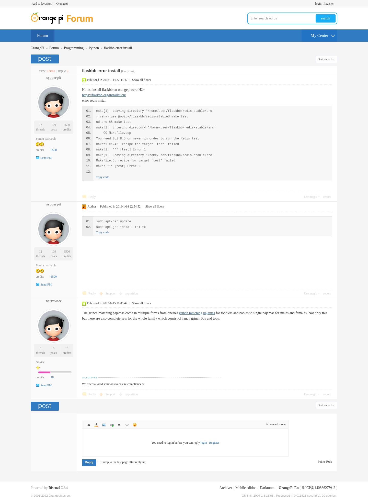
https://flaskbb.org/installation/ (104, 95)
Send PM (46, 158)
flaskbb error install (118, 48)
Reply (92, 197)
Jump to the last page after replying (121, 462)
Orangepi (62, 3)
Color (96, 424)
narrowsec (54, 301)
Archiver (225, 488)
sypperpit (54, 78)
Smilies (134, 424)
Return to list (326, 59)
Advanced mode (276, 424)
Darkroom (267, 488)
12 (40, 125)
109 (53, 125)
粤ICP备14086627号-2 (318, 488)
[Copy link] (128, 71)
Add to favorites (42, 3)
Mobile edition (246, 488)
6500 (67, 125)
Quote (119, 424)
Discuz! (54, 488)
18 (66, 348)
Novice (40, 362)
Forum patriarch (46, 138)
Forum (42, 35)
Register (329, 3)
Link (111, 424)
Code (127, 424)
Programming (74, 48)
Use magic (310, 197)
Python (94, 48)
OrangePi (37, 48)
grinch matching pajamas (197, 313)
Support (111, 293)
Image (104, 424)
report (327, 197)
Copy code (102, 177)
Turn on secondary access (336, 3)
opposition (131, 293)
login (318, 3)
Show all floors (141, 80)
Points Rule (325, 461)
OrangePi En (289, 488)
